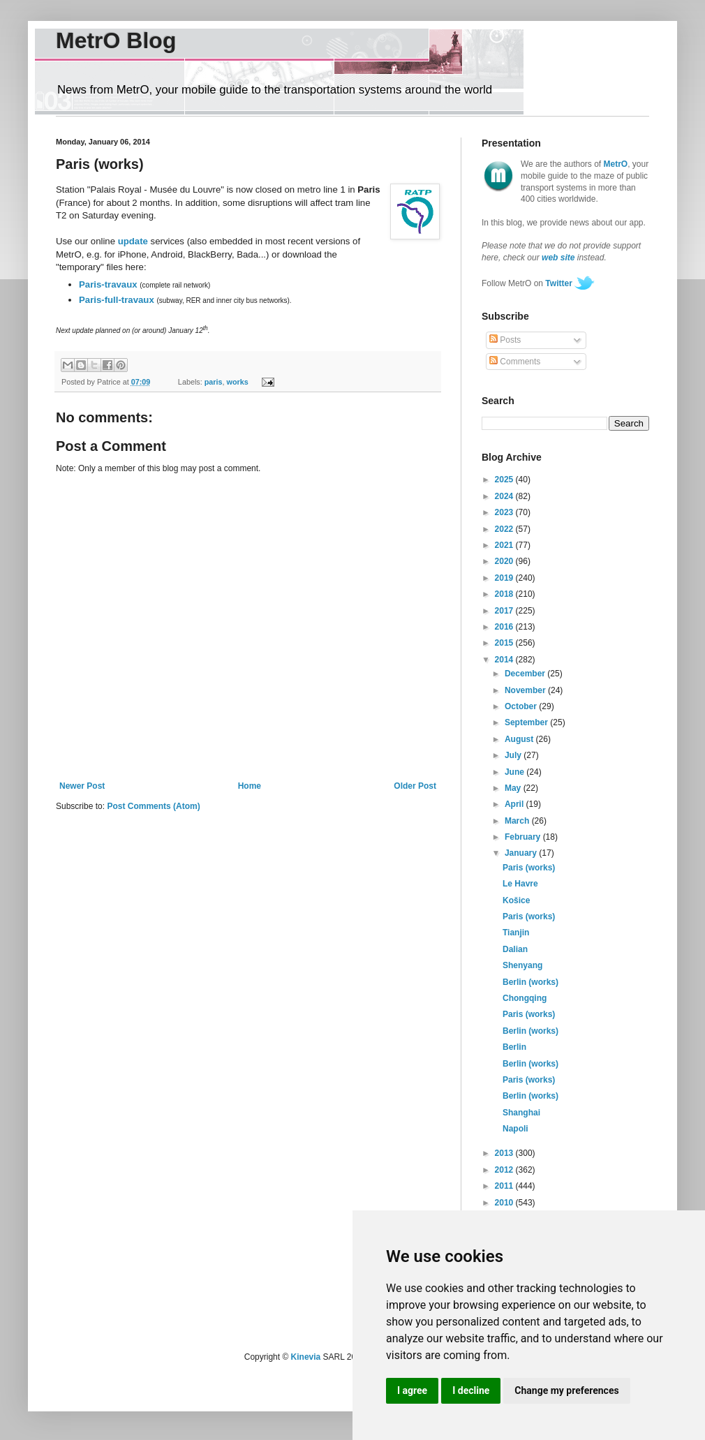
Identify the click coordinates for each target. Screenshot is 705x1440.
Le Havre (520, 884)
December (526, 673)
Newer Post (82, 786)
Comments (514, 361)
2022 (505, 529)
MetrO (616, 164)
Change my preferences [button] (566, 1390)
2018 (505, 594)
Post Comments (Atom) (153, 806)
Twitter (558, 283)
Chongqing (525, 998)
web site (558, 257)
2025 (505, 479)
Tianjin (516, 932)
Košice (516, 900)
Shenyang (522, 965)
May (514, 788)
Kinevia (306, 1357)
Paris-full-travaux (116, 300)
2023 (505, 512)
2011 (505, 1186)
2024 (505, 496)
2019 (505, 578)
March (518, 821)
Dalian (515, 949)
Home (249, 786)
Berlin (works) (530, 982)
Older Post (415, 786)
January (522, 853)
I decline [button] (470, 1390)
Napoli (515, 1129)
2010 (505, 1203)
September (527, 722)
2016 (505, 627)
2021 (505, 545)
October (522, 706)
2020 (505, 561)
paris (214, 382)
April (515, 804)
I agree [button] (412, 1390)
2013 (505, 1153)
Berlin (514, 1047)
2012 (505, 1170)
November (526, 690)
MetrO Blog (116, 40)
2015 (505, 643)
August (520, 739)
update (133, 241)
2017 (505, 611)
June (515, 772)
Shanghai (521, 1113)
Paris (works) (529, 868)
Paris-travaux (108, 284)
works (237, 382)
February (524, 837)
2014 (505, 660)
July (514, 755)
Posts (505, 340)
